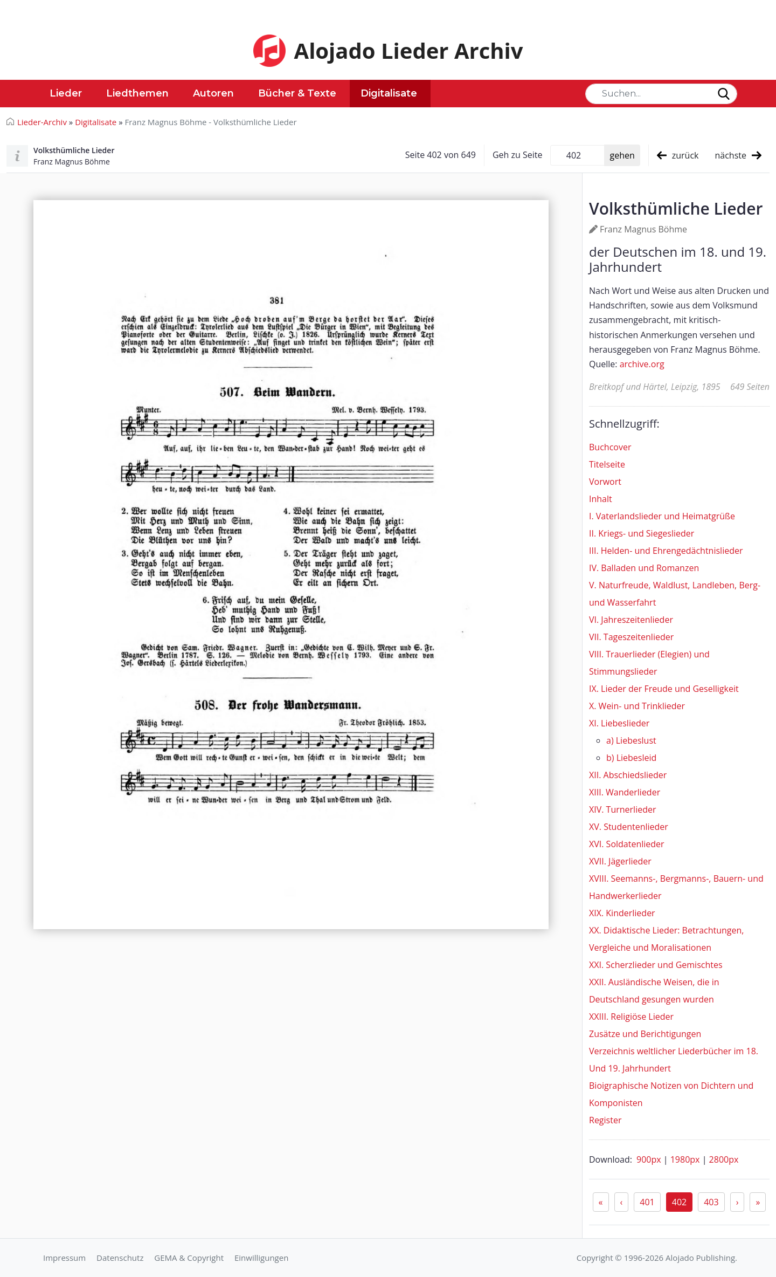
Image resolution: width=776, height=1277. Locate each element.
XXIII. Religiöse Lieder (631, 1016)
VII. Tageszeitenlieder (631, 637)
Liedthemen (137, 93)
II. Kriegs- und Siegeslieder (641, 533)
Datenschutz (119, 1257)
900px (649, 1159)
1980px (686, 1159)
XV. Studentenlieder (628, 827)
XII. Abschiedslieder (628, 775)
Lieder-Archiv (42, 121)
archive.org (642, 364)
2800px (724, 1159)
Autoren (213, 93)
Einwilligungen (261, 1257)
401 (647, 1202)
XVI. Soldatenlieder (626, 844)
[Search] (661, 94)
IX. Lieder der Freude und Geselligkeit (664, 689)
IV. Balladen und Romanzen (644, 568)
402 (679, 1202)
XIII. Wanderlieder (624, 792)
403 (711, 1202)
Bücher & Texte (297, 93)
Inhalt (600, 499)
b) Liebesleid (631, 758)
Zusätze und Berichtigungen (645, 1034)
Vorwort (605, 482)
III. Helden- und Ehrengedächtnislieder (666, 551)
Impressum (64, 1257)
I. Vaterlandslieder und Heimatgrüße (662, 516)
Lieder (66, 93)
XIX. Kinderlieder (622, 913)
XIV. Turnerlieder (622, 809)
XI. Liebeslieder (619, 723)
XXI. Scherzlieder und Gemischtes (656, 965)
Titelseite (607, 464)
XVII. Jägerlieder (620, 861)
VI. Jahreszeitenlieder (631, 620)
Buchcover (610, 447)
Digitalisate (389, 93)
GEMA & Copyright (189, 1257)
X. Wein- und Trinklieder (637, 706)
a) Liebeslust (631, 740)
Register (605, 1120)
